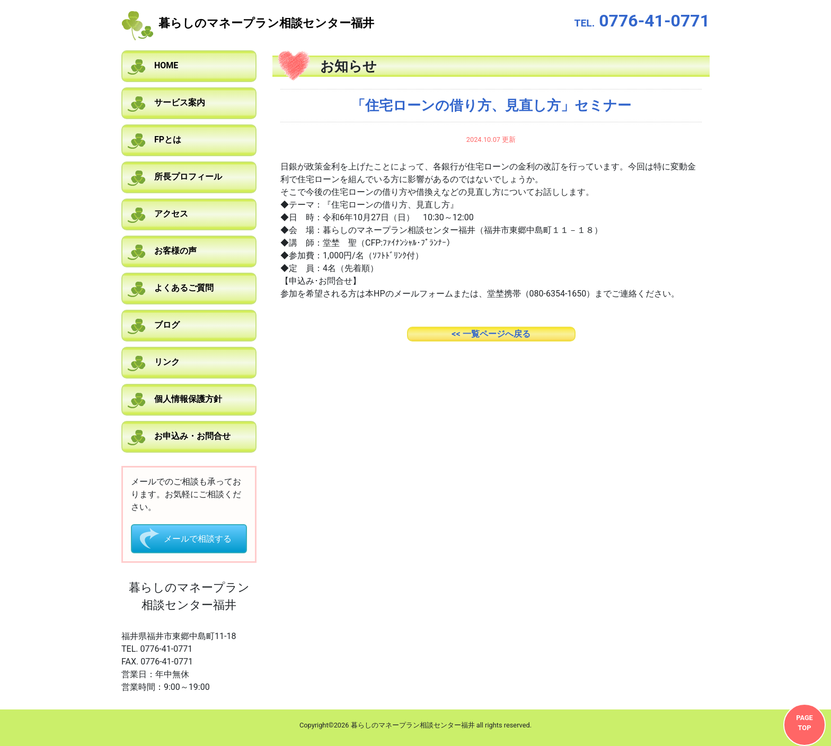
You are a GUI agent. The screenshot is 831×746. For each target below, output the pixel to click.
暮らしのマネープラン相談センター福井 (266, 23)
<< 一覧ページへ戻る (491, 334)
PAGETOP (804, 723)
